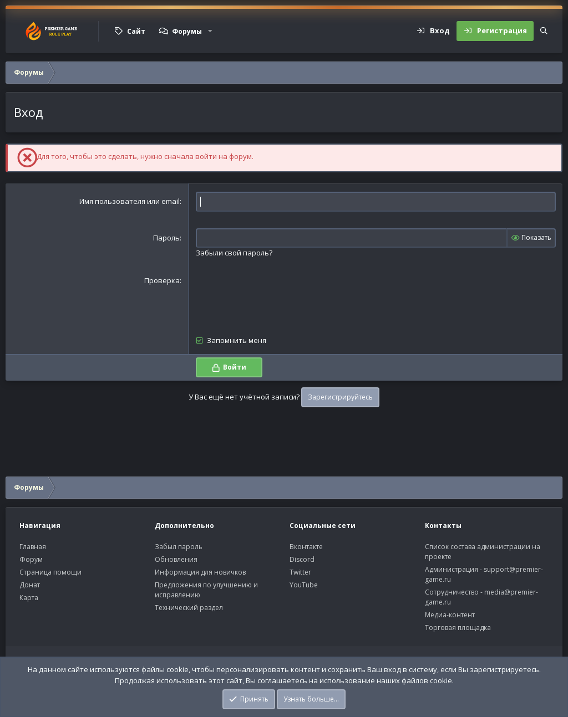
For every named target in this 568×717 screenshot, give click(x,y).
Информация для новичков (200, 572)
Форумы (187, 31)
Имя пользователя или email (129, 201)
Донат (29, 585)
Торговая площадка (458, 627)
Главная (32, 546)
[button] (210, 31)
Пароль (166, 238)
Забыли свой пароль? (234, 253)
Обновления (176, 559)
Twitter (300, 572)
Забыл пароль (178, 546)
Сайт (136, 31)
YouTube (304, 585)
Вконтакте (306, 546)
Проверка (162, 280)
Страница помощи (50, 572)
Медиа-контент (450, 614)
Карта (28, 597)
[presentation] (280, 297)
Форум (31, 559)
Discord (302, 559)
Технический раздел (189, 607)
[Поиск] (544, 31)
